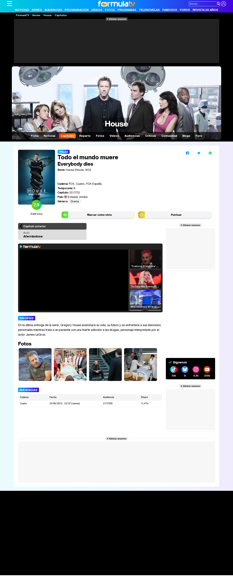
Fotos (110, 10)
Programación (77, 10)
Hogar (96, 568)
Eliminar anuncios (117, 19)
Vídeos (96, 10)
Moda (36, 568)
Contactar (131, 545)
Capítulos (61, 15)
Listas (55, 514)
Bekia (28, 568)
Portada (15, 506)
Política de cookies (76, 545)
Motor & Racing (74, 573)
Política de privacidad (52, 545)
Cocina (82, 568)
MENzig (28, 573)
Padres (64, 568)
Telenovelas (149, 10)
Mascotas (115, 568)
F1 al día (59, 573)
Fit (89, 568)
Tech (49, 573)
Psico (104, 568)
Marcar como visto (99, 215)
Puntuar (176, 215)
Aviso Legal (33, 545)
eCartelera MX (75, 564)
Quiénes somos (16, 545)
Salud (73, 568)
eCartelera (59, 564)
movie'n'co (92, 564)
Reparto (85, 136)
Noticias (22, 10)
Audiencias (53, 10)
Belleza (45, 568)
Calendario (58, 510)
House (48, 15)
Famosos (169, 10)
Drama (75, 201)
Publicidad (118, 545)
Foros (185, 10)
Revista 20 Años (205, 10)
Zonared (90, 573)
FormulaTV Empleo (40, 564)
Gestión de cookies (99, 545)
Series (37, 10)
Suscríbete (189, 519)
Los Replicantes (33, 559)
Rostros (187, 506)
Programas (127, 10)
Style (37, 573)
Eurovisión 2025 (148, 516)
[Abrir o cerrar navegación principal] (9, 3)
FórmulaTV (22, 15)
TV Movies (58, 517)
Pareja (55, 568)
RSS (141, 545)
